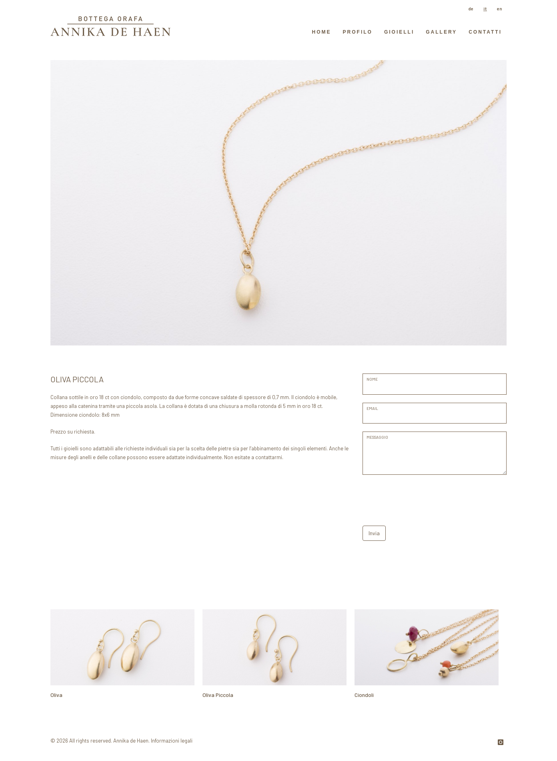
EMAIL (372, 408)
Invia (374, 533)
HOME (321, 32)
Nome (372, 379)
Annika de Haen (130, 740)
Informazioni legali (171, 740)
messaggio (377, 437)
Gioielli (399, 32)
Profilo (358, 32)
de (470, 8)
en (499, 8)
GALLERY (441, 32)
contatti (485, 32)
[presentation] (423, 498)
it (485, 8)
